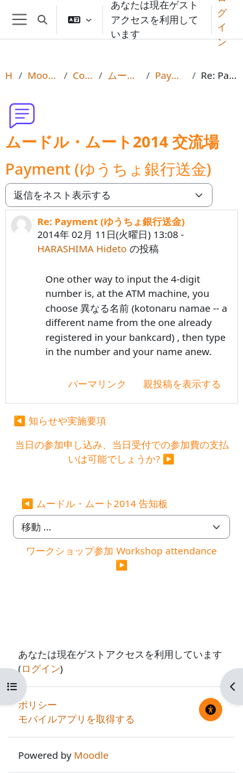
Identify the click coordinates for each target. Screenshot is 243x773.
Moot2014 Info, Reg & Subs (42, 75)
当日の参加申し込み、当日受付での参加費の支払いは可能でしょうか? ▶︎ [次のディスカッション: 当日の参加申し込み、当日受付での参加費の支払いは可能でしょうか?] (122, 452)
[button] (42, 19)
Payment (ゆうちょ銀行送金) (171, 75)
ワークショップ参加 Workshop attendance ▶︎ (121, 558)
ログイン (40, 668)
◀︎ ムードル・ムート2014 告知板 (94, 503)
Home (9, 75)
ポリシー (37, 704)
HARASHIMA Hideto (81, 248)
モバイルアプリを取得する (76, 718)
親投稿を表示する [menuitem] (182, 383)
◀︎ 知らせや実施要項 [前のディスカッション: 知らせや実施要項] (60, 420)
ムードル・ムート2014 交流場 (124, 75)
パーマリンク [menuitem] (97, 383)
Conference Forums (83, 75)
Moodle (91, 754)
